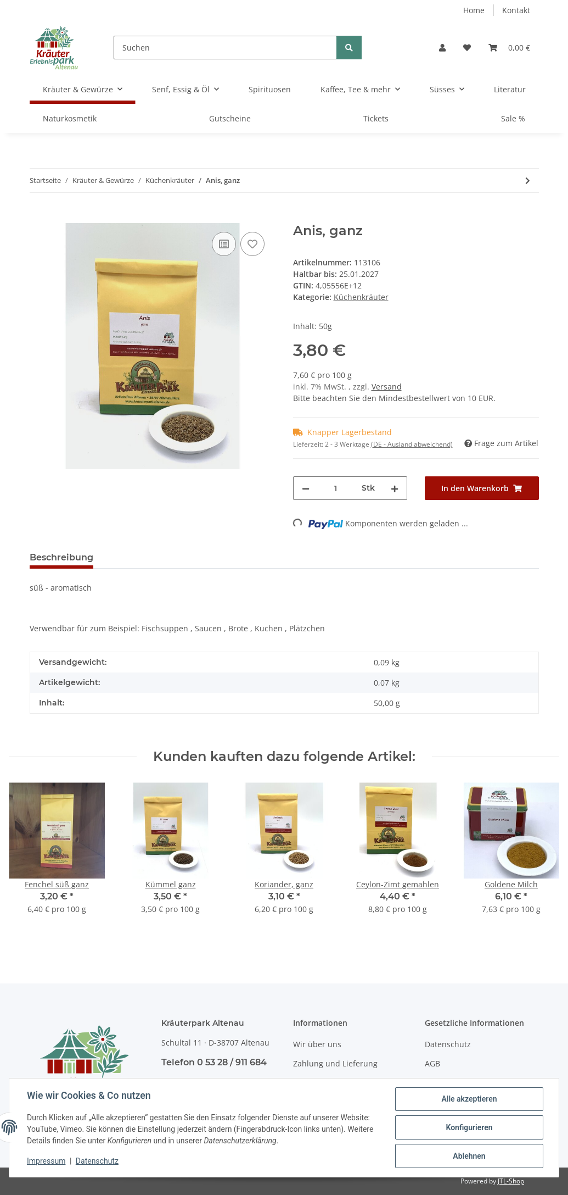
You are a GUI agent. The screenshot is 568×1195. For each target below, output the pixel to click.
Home (474, 10)
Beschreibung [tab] (61, 557)
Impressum (46, 1161)
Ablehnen (469, 1156)
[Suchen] (225, 47)
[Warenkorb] (509, 47)
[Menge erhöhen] (395, 488)
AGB (432, 1063)
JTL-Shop (511, 1181)
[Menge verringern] (306, 488)
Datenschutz (448, 1044)
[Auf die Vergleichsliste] (224, 244)
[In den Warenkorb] (38, 217)
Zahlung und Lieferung (335, 1063)
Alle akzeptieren (469, 1098)
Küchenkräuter (361, 297)
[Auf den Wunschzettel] (252, 244)
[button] (442, 47)
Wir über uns (317, 1044)
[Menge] (335, 488)
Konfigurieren (469, 1127)
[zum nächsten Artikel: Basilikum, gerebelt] (527, 180)
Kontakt (516, 10)
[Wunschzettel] (467, 47)
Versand (387, 386)
